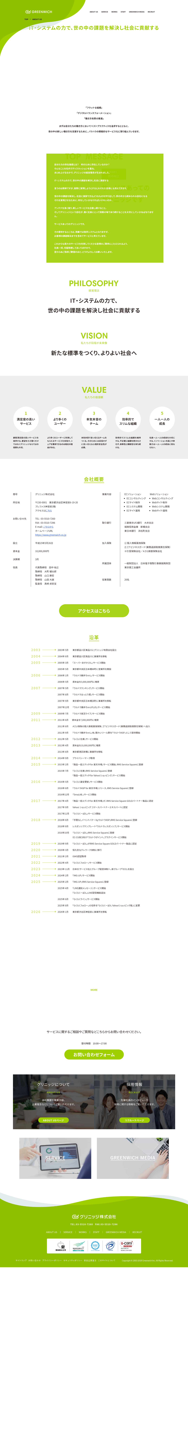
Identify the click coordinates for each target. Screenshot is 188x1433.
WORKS (114, 12)
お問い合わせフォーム (94, 1222)
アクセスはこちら (94, 771)
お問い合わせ (34, 1428)
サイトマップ (21, 1428)
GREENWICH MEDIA (136, 12)
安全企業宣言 (90, 1428)
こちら (49, 671)
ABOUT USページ (53, 1288)
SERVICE (104, 12)
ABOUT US (94, 12)
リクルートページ (134, 1288)
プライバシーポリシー (52, 1428)
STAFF (123, 12)
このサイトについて (106, 1428)
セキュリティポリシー (73, 1428)
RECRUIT (151, 12)
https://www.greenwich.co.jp (50, 695)
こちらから (48, 687)
